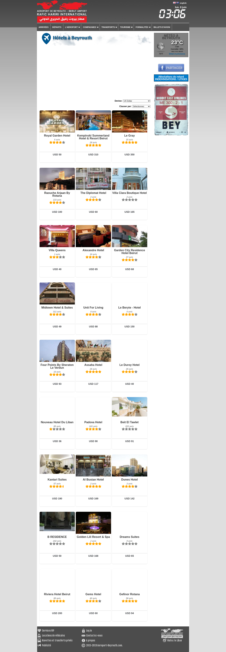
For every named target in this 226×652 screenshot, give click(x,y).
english (183, 3)
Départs (56, 27)
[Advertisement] (95, 73)
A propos (90, 640)
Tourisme (125, 27)
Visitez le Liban (174, 640)
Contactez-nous (94, 635)
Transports (108, 27)
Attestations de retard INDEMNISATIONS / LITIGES (171, 78)
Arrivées (44, 27)
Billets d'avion (162, 27)
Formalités (142, 27)
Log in (89, 630)
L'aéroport (71, 27)
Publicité (46, 645)
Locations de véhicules (53, 635)
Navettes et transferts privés (57, 640)
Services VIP (48, 630)
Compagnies (89, 27)
